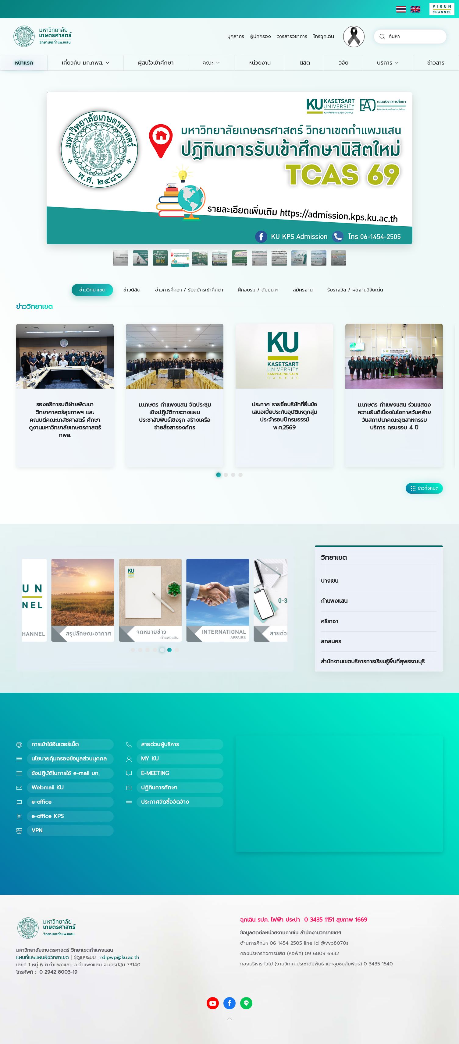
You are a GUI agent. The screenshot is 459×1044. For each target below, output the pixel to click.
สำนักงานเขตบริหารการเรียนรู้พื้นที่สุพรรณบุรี (373, 661)
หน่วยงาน (259, 62)
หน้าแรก (24, 62)
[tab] (120, 258)
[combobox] (410, 36)
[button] (266, 568)
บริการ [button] (388, 62)
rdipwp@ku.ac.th (119, 957)
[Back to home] (42, 36)
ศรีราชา (329, 621)
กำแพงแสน (334, 601)
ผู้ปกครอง (260, 36)
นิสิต (305, 62)
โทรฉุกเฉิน (323, 36)
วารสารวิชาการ (292, 36)
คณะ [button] (211, 62)
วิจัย (343, 62)
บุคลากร (235, 36)
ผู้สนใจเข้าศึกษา (156, 62)
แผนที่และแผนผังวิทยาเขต (42, 957)
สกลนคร (331, 641)
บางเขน (329, 581)
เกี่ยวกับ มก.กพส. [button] (85, 62)
